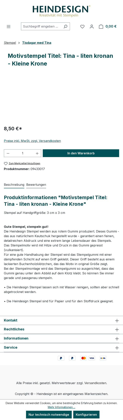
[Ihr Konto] (91, 26)
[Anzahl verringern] (8, 153)
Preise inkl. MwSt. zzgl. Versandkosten (32, 141)
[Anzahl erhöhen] (37, 153)
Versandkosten (95, 383)
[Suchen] (65, 26)
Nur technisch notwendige (49, 415)
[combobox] (41, 26)
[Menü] (8, 26)
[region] (61, 100)
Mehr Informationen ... (61, 407)
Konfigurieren (86, 415)
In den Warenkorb (81, 153)
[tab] (14, 184)
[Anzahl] (22, 153)
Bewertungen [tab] (36, 185)
